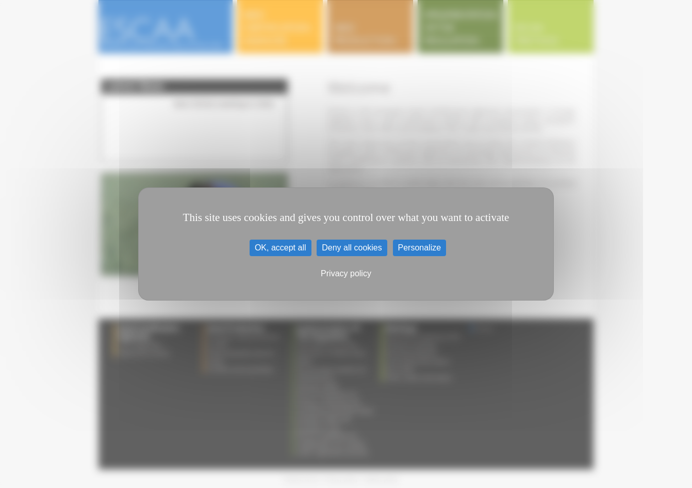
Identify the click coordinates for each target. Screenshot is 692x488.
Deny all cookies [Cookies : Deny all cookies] (352, 247)
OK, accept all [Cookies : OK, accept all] (280, 247)
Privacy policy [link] (346, 273)
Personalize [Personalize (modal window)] (419, 247)
